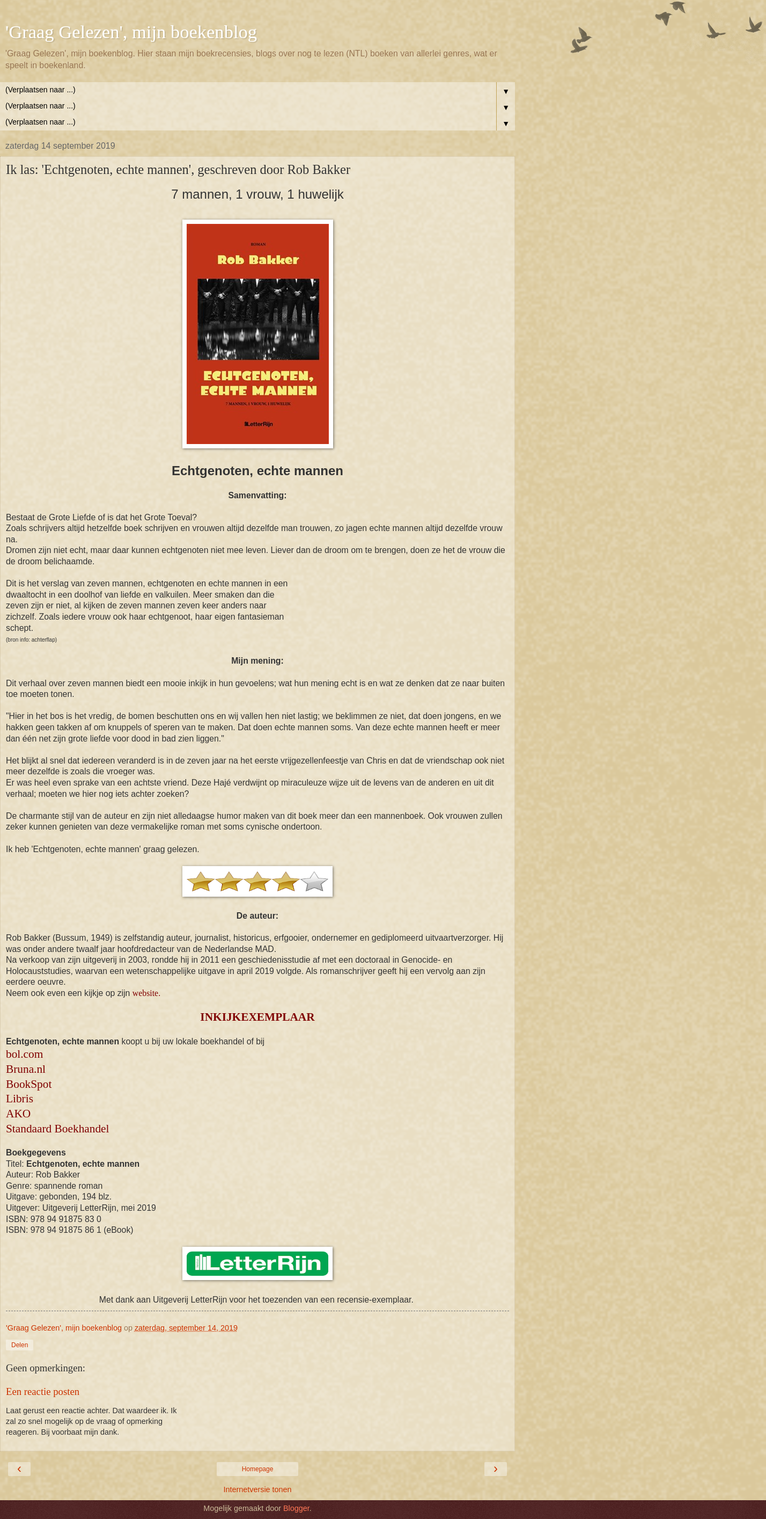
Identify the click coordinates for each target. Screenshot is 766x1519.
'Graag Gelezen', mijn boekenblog (131, 31)
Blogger (296, 1508)
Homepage (258, 1469)
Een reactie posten (42, 1391)
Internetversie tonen (257, 1489)
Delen (19, 1345)
